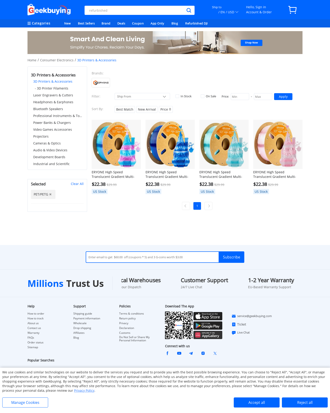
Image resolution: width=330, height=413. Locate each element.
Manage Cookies (25, 402)
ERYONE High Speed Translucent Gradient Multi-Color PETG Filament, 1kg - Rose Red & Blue (116, 174)
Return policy (127, 318)
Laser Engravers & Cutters (53, 95)
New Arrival (147, 109)
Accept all (256, 402)
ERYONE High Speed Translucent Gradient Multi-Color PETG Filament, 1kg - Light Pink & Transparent (277, 174)
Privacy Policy (84, 390)
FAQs (31, 337)
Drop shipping (82, 328)
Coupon (138, 23)
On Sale (208, 96)
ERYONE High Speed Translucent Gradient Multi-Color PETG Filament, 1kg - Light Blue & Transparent (223, 174)
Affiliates (79, 332)
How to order (36, 313)
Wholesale (80, 323)
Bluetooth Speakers (48, 109)
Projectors (41, 136)
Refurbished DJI (196, 23)
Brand (106, 23)
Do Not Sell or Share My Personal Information (134, 339)
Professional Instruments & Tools (58, 116)
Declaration (126, 328)
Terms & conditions (131, 313)
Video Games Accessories (52, 129)
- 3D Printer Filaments (51, 88)
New (67, 23)
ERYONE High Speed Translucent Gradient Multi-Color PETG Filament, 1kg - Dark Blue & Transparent (169, 174)
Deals (121, 23)
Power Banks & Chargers (52, 122)
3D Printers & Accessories (52, 81)
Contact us (34, 328)
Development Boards (49, 157)
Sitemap (33, 347)
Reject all (305, 402)
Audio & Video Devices (50, 150)
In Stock (184, 96)
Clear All (77, 184)
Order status (36, 342)
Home (32, 60)
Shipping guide (82, 313)
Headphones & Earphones (53, 102)
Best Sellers (86, 23)
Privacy (123, 323)
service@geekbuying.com (251, 316)
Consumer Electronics (57, 60)
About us (33, 323)
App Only (157, 23)
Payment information (86, 318)
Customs (124, 332)
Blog (174, 23)
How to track (36, 318)
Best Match (124, 109)
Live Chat (240, 332)
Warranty (33, 332)
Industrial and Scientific (51, 164)
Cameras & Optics (47, 143)
